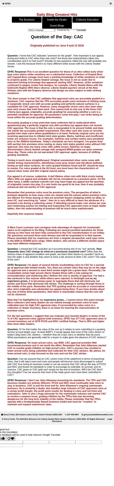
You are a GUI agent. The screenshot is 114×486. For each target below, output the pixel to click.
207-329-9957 (73, 414)
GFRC (6, 3)
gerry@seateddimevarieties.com (98, 414)
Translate (78, 30)
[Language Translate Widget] (42, 30)
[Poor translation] (11, 438)
